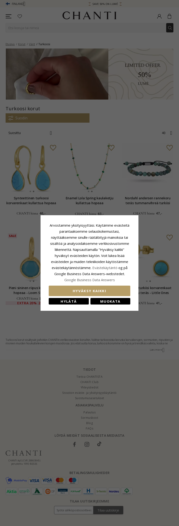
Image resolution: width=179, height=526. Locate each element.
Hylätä (69, 301)
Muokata (110, 301)
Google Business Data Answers (89, 279)
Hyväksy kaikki (89, 290)
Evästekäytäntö (104, 267)
